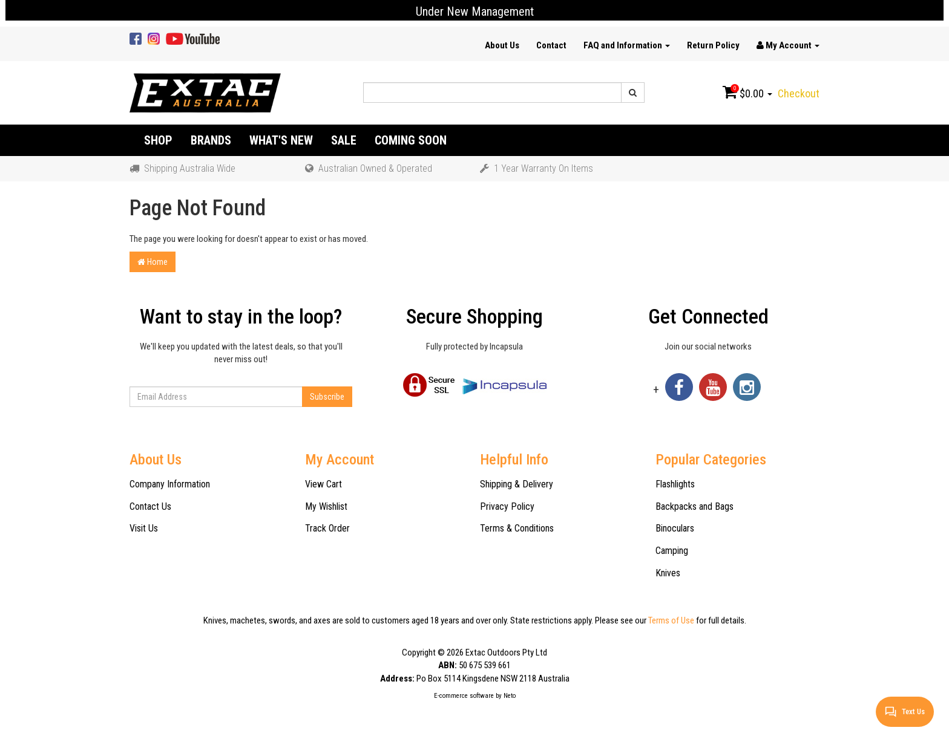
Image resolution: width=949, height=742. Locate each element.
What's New (281, 140)
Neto (510, 696)
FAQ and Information (626, 45)
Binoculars (674, 528)
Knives (667, 573)
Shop (158, 140)
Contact (551, 45)
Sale (343, 140)
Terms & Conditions (517, 528)
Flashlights (675, 484)
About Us (502, 45)
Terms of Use (671, 620)
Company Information (170, 484)
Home (152, 262)
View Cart (323, 484)
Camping (671, 550)
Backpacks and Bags (694, 506)
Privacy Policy (507, 506)
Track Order (327, 528)
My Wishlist (326, 506)
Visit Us (144, 528)
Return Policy (713, 45)
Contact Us (150, 506)
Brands (211, 140)
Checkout (798, 93)
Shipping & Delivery (516, 484)
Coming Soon (411, 140)
